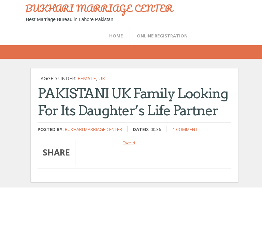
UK (102, 78)
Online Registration (162, 36)
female (86, 78)
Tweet (129, 143)
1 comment (185, 129)
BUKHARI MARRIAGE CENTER (99, 8)
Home (116, 36)
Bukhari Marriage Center (93, 129)
